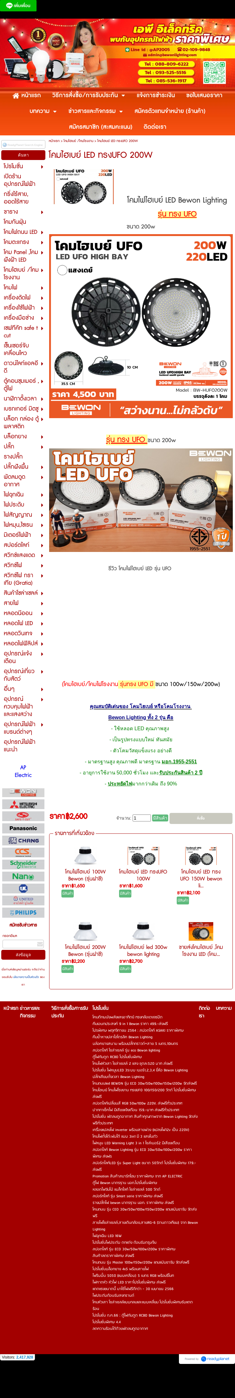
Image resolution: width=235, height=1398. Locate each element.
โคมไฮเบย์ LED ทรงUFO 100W (143, 875)
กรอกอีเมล (10, 935)
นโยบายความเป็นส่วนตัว (26, 977)
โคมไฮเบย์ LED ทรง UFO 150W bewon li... (201, 879)
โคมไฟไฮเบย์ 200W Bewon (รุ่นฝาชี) (85, 951)
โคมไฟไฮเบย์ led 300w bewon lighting (143, 951)
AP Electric (23, 771)
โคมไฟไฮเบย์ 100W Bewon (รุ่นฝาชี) (85, 875)
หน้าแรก (54, 141)
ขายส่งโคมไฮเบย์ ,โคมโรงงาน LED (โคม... (201, 951)
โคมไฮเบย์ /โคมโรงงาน (78, 141)
